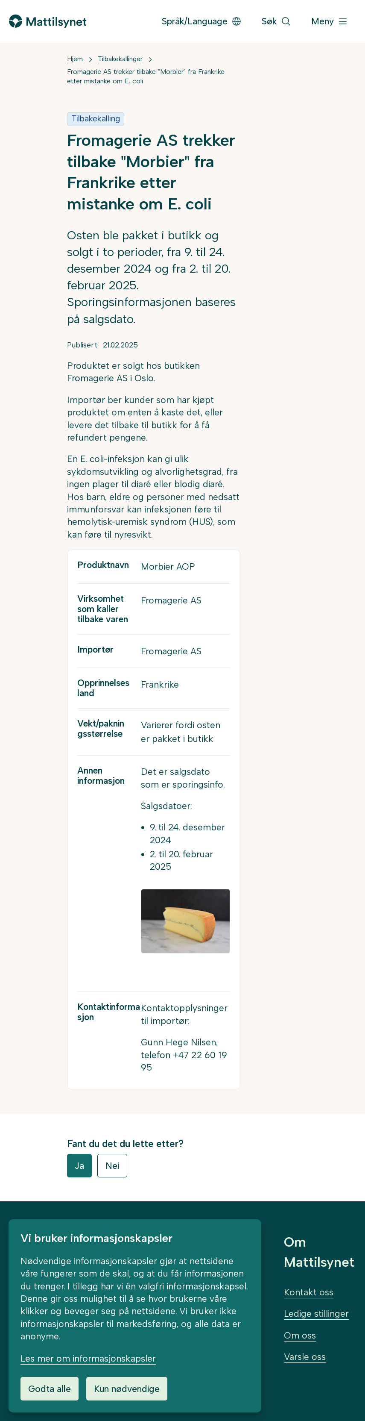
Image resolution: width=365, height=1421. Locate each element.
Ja (79, 1165)
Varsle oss (305, 1356)
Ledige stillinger (316, 1313)
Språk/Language (202, 21)
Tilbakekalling (95, 119)
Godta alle (49, 1388)
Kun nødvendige (127, 1388)
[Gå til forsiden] (47, 21)
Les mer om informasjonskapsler (88, 1358)
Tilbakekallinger (120, 59)
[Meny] (329, 21)
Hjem (75, 59)
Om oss (300, 1335)
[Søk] (276, 21)
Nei (112, 1165)
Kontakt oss (308, 1292)
